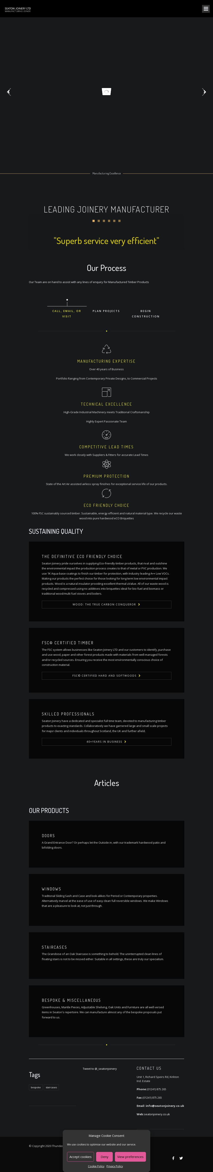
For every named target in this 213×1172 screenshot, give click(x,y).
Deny (104, 1157)
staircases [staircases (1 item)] (51, 1087)
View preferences (130, 1157)
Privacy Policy (114, 1166)
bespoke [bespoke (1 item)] (36, 1087)
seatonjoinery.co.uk (157, 1114)
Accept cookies (80, 1157)
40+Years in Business (104, 742)
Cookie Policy (96, 1166)
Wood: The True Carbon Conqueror (104, 604)
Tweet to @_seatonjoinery (100, 1069)
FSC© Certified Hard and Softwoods (104, 675)
